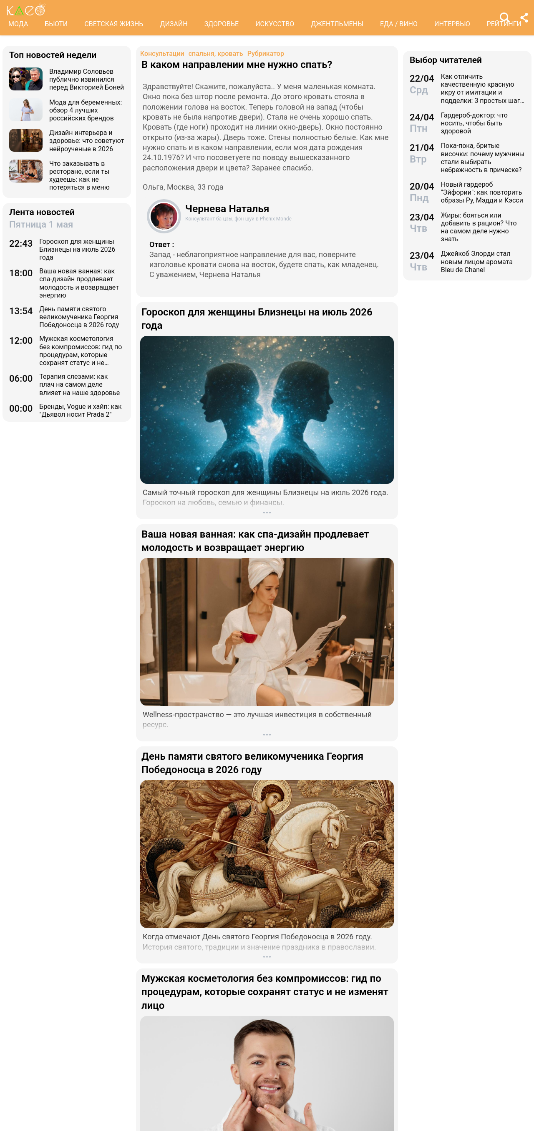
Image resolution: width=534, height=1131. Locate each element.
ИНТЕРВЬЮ (452, 24)
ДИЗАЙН (173, 24)
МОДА (18, 24)
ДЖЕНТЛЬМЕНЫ (337, 24)
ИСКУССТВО (274, 24)
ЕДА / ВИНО (399, 24)
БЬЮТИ (56, 24)
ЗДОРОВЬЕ (221, 24)
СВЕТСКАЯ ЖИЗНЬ (113, 24)
